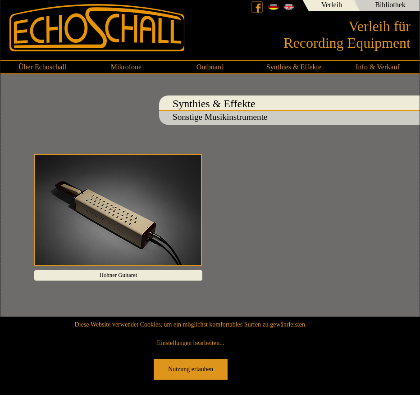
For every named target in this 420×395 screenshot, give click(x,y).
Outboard (210, 67)
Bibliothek (390, 5)
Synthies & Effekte (293, 67)
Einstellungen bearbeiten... (190, 343)
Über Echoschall (42, 67)
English (288, 7)
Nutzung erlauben (190, 369)
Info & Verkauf (377, 67)
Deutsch (273, 7)
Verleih (331, 5)
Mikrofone (126, 67)
